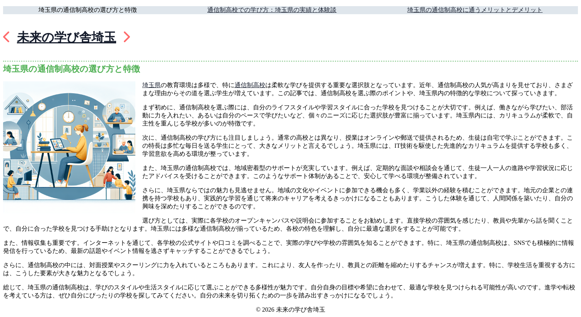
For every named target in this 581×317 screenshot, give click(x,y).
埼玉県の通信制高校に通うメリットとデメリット (475, 10)
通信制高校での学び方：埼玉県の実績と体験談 (271, 10)
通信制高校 (250, 85)
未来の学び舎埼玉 (66, 37)
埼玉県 (151, 85)
